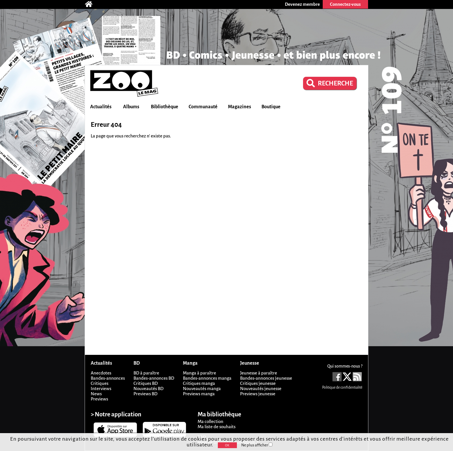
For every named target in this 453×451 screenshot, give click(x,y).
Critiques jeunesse (258, 383)
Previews (99, 398)
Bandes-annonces (108, 378)
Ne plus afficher (256, 445)
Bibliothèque (164, 106)
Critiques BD (145, 383)
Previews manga (199, 393)
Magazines (239, 106)
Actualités (101, 106)
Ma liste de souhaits (216, 426)
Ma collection (210, 421)
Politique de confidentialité (342, 387)
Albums (131, 106)
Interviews (101, 388)
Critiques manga (199, 383)
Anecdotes (101, 372)
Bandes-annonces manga (207, 378)
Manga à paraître (199, 372)
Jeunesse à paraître (258, 372)
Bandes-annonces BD (153, 378)
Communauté (203, 106)
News (96, 393)
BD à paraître (146, 372)
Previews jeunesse (257, 393)
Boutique (271, 106)
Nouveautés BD (148, 388)
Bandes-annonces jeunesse (266, 378)
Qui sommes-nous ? (344, 366)
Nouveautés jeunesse (260, 388)
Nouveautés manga (202, 388)
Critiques (99, 383)
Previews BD (145, 393)
